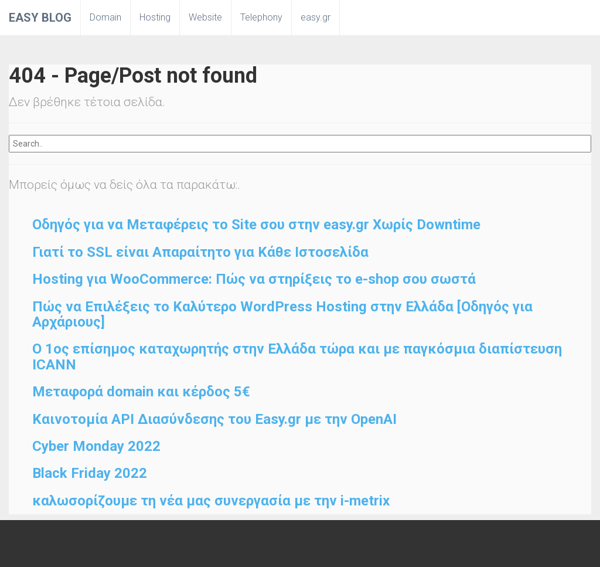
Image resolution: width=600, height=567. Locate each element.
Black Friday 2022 (89, 473)
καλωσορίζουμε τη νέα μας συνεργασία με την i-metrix (211, 501)
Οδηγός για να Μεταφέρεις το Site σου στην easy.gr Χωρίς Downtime (256, 224)
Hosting (155, 17)
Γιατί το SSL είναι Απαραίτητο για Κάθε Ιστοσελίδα (200, 252)
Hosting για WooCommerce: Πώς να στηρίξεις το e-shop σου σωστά (254, 279)
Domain (105, 17)
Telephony (261, 17)
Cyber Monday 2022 (96, 446)
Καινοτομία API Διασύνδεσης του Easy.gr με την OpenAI (214, 419)
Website (205, 17)
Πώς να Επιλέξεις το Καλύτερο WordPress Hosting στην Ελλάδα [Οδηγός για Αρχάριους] (282, 314)
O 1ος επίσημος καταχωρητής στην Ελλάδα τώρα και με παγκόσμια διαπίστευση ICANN (297, 356)
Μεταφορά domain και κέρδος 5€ (141, 391)
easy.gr (315, 17)
